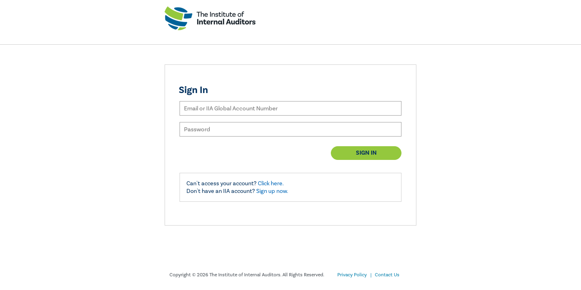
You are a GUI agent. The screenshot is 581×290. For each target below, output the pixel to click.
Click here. (271, 183)
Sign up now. (272, 191)
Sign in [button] (366, 153)
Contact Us (387, 275)
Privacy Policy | (354, 275)
